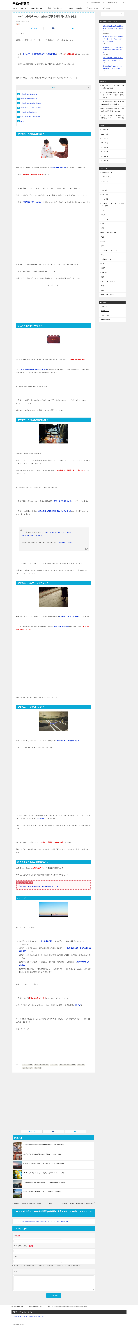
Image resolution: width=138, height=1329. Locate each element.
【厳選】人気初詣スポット (55, 8)
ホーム (15, 8)
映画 (102, 237)
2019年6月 (104, 160)
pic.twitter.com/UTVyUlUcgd (32, 535)
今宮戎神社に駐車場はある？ (29, 112)
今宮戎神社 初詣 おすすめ (68, 1064)
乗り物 (103, 215)
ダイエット (104, 194)
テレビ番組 (104, 199)
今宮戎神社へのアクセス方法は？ (30, 107)
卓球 (102, 228)
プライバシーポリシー (93, 8)
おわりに (23, 121)
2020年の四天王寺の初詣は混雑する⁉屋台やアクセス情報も (77, 1203)
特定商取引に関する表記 (37, 1316)
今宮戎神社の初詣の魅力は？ (29, 94)
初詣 (18, 24)
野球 (102, 286)
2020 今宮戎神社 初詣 (41, 1064)
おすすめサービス (106, 172)
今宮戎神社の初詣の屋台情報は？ (30, 103)
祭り (102, 255)
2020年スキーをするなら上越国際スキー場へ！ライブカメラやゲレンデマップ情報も (113, 39)
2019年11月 (105, 138)
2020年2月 (104, 129)
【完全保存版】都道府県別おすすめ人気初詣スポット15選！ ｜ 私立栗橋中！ (46, 1221)
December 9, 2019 (65, 542)
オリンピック (105, 181)
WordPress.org (105, 319)
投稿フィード (105, 311)
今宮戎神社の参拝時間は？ (28, 98)
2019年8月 (104, 152)
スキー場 (104, 190)
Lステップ (24, 8)
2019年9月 (104, 147)
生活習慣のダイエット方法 (109, 250)
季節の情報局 (21, 3)
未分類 (103, 241)
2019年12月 (105, 134)
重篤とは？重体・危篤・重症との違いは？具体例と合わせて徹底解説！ (113, 28)
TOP (19, 1306)
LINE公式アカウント (37, 8)
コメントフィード (106, 315)
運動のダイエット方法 (108, 281)
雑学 (102, 290)
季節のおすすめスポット (108, 232)
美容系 (103, 268)
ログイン (104, 306)
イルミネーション (106, 177)
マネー (103, 210)
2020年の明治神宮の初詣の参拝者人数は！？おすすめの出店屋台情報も (42, 1191)
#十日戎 (49, 532)
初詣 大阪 (81, 1064)
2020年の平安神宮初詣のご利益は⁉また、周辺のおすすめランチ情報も (42, 1154)
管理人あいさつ (106, 259)
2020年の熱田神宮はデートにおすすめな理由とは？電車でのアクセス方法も (43, 1173)
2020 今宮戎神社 (27, 1064)
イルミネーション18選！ (74, 8)
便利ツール (104, 219)
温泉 (102, 246)
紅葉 (102, 263)
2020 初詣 (54, 1064)
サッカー (104, 186)
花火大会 (104, 272)
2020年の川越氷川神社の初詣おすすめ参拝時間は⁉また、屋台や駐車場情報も (44, 1144)
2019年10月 (105, 143)
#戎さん (59, 532)
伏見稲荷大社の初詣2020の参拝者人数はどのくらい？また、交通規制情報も (43, 1163)
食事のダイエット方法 (108, 294)
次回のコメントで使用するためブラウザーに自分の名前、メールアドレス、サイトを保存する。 (48, 1265)
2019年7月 (104, 156)
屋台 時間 (38, 1068)
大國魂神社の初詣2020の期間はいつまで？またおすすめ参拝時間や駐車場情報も (45, 1182)
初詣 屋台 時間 (27, 1068)
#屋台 (54, 532)
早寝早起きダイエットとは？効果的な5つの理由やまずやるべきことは (113, 50)
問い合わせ (106, 8)
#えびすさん (67, 532)
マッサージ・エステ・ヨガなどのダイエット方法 (112, 205)
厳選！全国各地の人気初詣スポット (31, 116)
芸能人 (103, 277)
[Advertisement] (53, 304)
